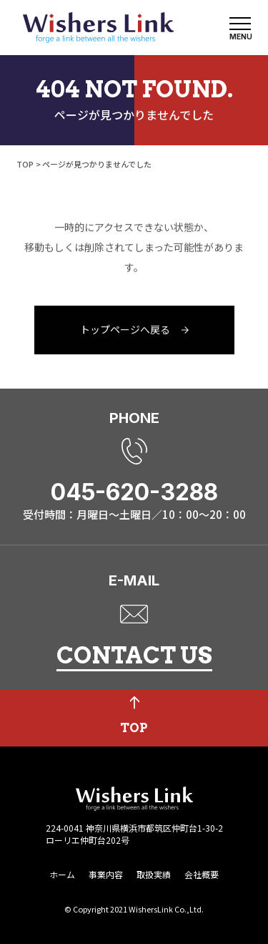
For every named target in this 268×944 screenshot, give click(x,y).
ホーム (62, 874)
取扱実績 (154, 874)
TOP (25, 164)
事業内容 (106, 874)
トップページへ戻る (125, 330)
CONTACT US (134, 655)
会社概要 (201, 874)
